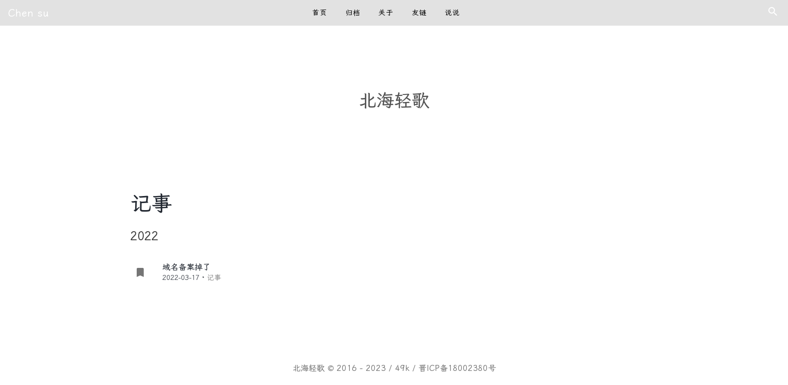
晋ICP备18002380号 (457, 368)
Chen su (28, 13)
